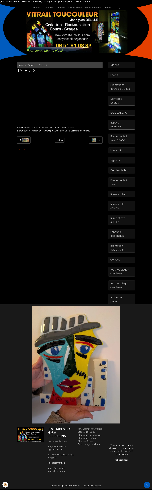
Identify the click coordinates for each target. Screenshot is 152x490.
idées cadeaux (93, 7)
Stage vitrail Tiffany (87, 439)
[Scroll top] (147, 485)
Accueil (37, 7)
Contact (61, 7)
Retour (60, 140)
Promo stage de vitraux (89, 445)
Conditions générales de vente (65, 486)
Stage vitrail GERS (86, 432)
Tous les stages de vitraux (90, 429)
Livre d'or (49, 7)
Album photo (75, 7)
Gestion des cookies (91, 486)
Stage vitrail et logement (89, 436)
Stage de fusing (85, 442)
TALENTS (22, 149)
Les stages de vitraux (58, 442)
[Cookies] (5, 485)
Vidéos (107, 7)
